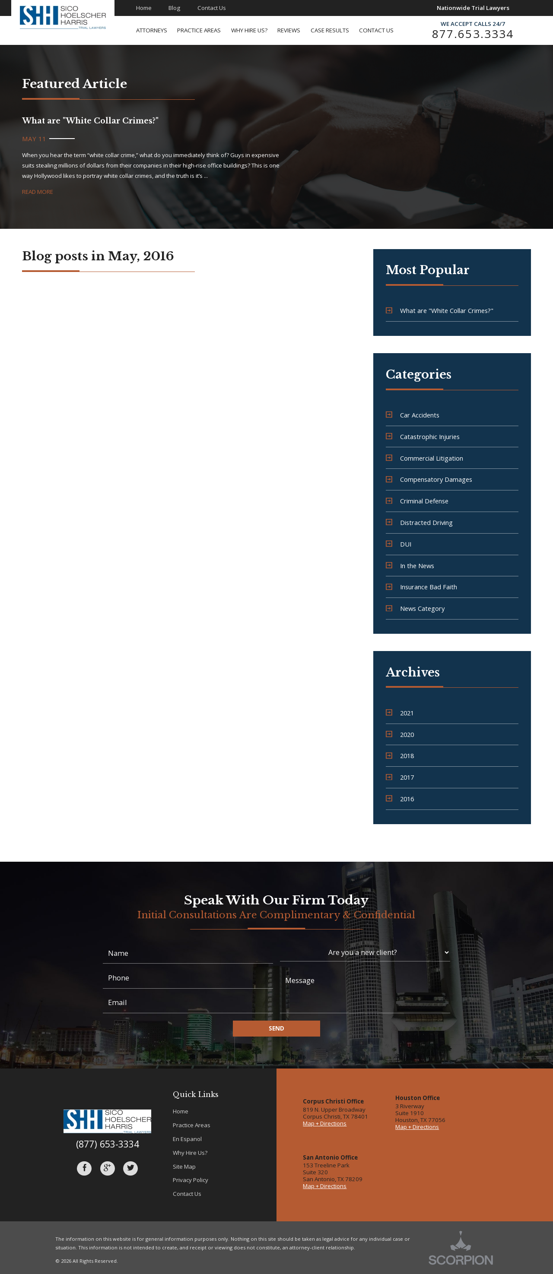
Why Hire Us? (190, 1153)
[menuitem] (157, 30)
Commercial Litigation (424, 458)
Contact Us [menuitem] (211, 8)
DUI (398, 544)
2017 (400, 777)
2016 (400, 798)
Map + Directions (324, 1123)
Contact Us (187, 1194)
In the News (410, 565)
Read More (37, 192)
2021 (400, 712)
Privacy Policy (190, 1180)
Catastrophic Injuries (423, 436)
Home (180, 1111)
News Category (415, 608)
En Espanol (187, 1139)
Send (276, 1028)
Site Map (184, 1166)
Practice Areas (191, 1125)
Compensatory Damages (429, 479)
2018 (400, 755)
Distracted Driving (419, 522)
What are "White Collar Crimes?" (439, 310)
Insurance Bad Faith (421, 586)
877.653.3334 (473, 34)
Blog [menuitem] (174, 8)
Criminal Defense (417, 500)
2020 (400, 734)
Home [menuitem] (144, 8)
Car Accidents (412, 415)
